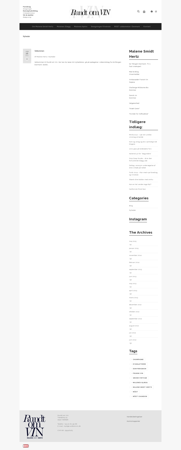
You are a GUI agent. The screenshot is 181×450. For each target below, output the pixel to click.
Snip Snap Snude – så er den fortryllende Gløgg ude (140, 160)
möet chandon (140, 396)
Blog (131, 206)
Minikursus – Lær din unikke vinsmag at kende (140, 136)
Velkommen (39, 51)
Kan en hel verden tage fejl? (140, 184)
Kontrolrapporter (133, 421)
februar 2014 (134, 262)
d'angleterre (139, 364)
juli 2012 (132, 333)
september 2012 (135, 319)
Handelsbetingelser (134, 417)
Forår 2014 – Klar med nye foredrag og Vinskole (143, 174)
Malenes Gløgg (140, 382)
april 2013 (133, 290)
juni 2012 (132, 340)
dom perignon (139, 369)
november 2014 (135, 255)
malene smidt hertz (142, 387)
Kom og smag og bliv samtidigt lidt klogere (143, 143)
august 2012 (134, 326)
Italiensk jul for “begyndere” (140, 154)
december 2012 (135, 305)
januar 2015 (134, 248)
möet (135, 392)
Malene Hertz (42, 57)
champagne (138, 359)
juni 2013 (132, 276)
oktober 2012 (134, 312)
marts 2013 (133, 297)
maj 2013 (132, 283)
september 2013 (135, 269)
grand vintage (140, 378)
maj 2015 (132, 241)
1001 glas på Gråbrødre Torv (140, 149)
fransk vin (138, 373)
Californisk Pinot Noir (137, 189)
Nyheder (52, 57)
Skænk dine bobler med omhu (141, 179)
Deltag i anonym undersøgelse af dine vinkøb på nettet (142, 167)
